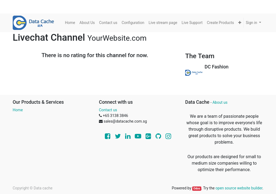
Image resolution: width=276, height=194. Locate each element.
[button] (239, 23)
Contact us (108, 110)
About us (219, 102)
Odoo (196, 188)
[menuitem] (70, 23)
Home (18, 110)
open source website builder (239, 188)
